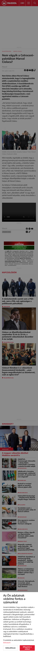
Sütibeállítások (10, 648)
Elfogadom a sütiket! (27, 648)
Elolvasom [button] (7, 643)
